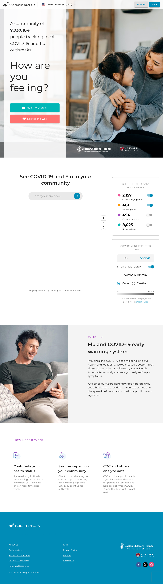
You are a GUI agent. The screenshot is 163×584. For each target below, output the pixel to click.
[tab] (126, 258)
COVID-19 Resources (19, 560)
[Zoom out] (103, 222)
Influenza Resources (19, 566)
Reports (67, 555)
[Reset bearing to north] (103, 227)
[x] (145, 564)
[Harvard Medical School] (129, 151)
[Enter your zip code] (51, 196)
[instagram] (151, 564)
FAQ (65, 545)
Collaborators (15, 550)
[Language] (59, 4)
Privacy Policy (70, 550)
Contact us (68, 560)
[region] (55, 250)
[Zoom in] (103, 218)
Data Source (142, 302)
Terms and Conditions (19, 555)
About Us (13, 545)
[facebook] (138, 564)
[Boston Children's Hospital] (93, 152)
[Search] (77, 196)
